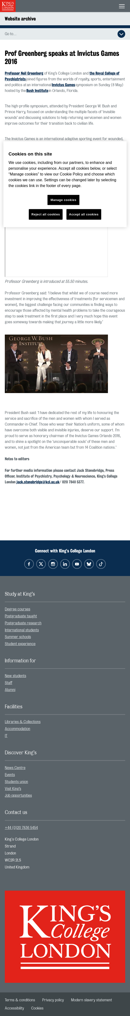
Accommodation (17, 729)
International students (22, 630)
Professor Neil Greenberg (24, 73)
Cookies (37, 1008)
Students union (16, 782)
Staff (8, 683)
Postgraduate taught (21, 616)
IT (6, 736)
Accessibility (14, 1008)
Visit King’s (13, 789)
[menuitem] (65, 609)
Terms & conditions (20, 1000)
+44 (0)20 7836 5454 (21, 828)
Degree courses (17, 609)
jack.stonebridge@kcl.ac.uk (38, 482)
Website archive (20, 19)
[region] (65, 184)
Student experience (20, 644)
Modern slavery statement (91, 1000)
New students (15, 676)
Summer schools (18, 637)
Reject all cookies (45, 214)
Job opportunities (18, 795)
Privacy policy (53, 1000)
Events (10, 775)
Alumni (10, 690)
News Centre (15, 768)
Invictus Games (63, 85)
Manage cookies (64, 200)
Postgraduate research (23, 623)
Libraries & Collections (23, 722)
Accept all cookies (84, 214)
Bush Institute (37, 90)
